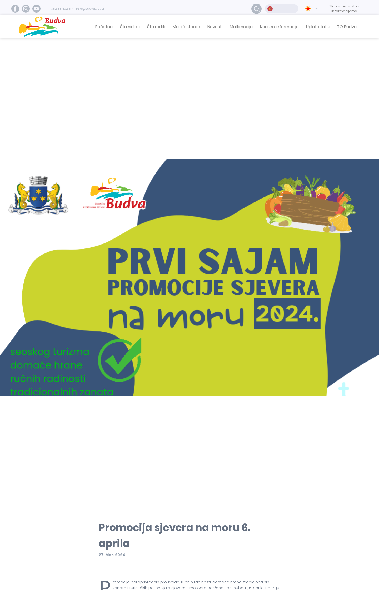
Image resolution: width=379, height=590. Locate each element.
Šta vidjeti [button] (130, 27)
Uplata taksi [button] (318, 27)
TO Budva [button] (347, 27)
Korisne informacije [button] (279, 27)
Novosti (214, 27)
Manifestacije (186, 27)
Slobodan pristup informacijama (344, 8)
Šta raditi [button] (156, 27)
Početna (104, 27)
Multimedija (241, 27)
